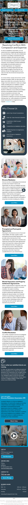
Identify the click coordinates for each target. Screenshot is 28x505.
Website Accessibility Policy (17, 501)
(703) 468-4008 (5, 474)
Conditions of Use (20, 500)
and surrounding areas (6, 468)
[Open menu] (26, 5)
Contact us (9, 101)
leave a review (11, 378)
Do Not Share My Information (11, 500)
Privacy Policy (2, 500)
